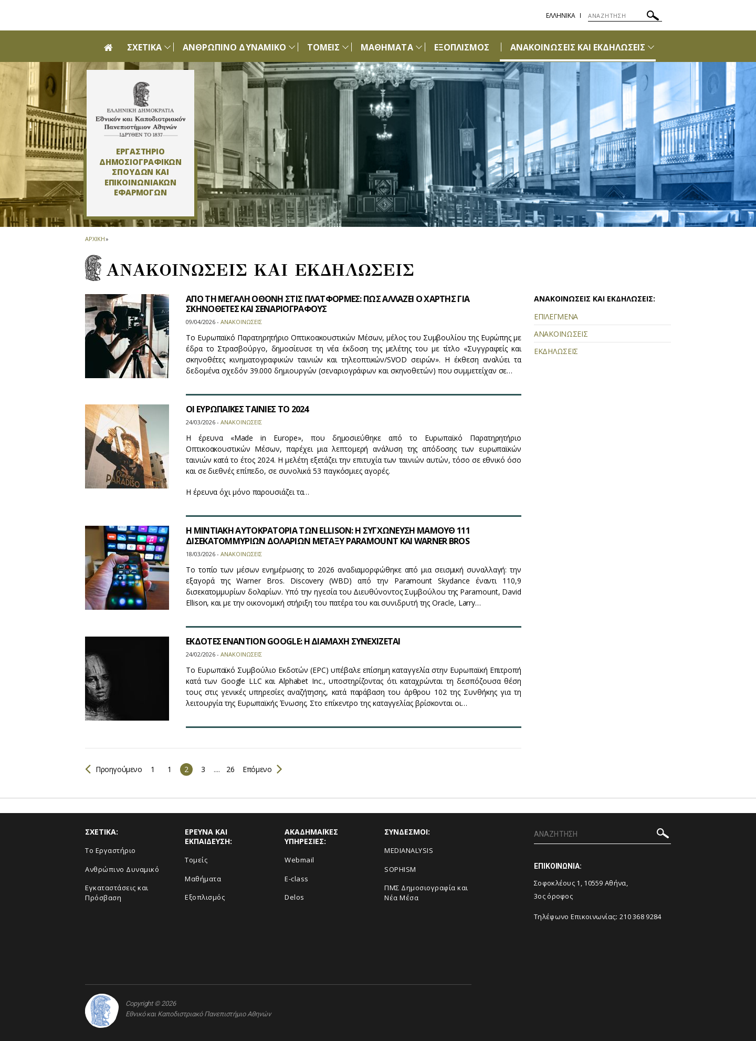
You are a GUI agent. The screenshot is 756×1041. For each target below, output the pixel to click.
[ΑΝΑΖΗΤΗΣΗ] (625, 16)
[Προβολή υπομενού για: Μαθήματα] (419, 47)
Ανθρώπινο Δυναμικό (122, 869)
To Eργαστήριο (110, 850)
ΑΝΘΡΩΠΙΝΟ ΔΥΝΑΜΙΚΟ (234, 47)
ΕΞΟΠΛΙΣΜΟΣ (462, 47)
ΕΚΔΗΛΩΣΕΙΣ (556, 351)
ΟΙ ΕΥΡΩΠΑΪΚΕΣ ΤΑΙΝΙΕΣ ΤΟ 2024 (247, 409)
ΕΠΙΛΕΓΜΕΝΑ (556, 316)
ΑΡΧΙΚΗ (94, 239)
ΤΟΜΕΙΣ (323, 47)
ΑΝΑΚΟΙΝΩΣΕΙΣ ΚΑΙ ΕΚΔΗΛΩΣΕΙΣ (577, 47)
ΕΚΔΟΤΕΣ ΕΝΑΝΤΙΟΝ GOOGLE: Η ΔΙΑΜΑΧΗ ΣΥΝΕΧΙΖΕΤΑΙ (293, 641)
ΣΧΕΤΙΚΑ (144, 47)
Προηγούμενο (113, 769)
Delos (294, 897)
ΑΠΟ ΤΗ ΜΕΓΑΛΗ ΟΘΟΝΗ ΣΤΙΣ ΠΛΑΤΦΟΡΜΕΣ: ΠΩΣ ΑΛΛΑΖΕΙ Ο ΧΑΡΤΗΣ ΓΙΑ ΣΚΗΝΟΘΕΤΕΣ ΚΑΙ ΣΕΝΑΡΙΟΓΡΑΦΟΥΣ (327, 304)
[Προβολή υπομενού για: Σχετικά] (167, 47)
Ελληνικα (560, 15)
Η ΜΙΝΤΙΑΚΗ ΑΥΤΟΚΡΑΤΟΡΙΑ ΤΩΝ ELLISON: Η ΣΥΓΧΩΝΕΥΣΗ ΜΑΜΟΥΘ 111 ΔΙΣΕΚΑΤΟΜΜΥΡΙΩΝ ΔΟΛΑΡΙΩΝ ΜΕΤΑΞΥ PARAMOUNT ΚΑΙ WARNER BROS (328, 535)
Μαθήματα (203, 878)
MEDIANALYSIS (408, 850)
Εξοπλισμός (205, 897)
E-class (297, 878)
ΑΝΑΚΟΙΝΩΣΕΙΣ (560, 334)
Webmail (299, 860)
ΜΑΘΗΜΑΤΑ (387, 47)
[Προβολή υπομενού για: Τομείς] (345, 47)
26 (230, 769)
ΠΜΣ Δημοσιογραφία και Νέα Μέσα (426, 892)
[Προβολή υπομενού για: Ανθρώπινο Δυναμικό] (292, 47)
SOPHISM (400, 869)
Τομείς (196, 860)
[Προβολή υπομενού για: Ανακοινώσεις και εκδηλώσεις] (651, 47)
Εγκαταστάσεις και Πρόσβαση (117, 892)
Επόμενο (261, 769)
